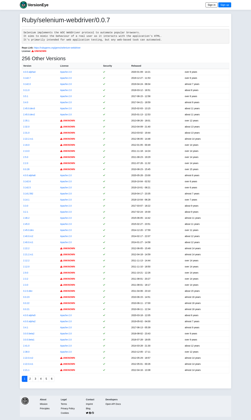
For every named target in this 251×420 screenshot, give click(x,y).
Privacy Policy (68, 408)
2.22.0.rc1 (28, 364)
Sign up (224, 5)
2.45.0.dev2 (29, 114)
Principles (45, 408)
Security (107, 66)
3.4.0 (25, 102)
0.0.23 (26, 297)
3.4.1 (25, 327)
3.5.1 (25, 96)
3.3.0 (25, 205)
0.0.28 (26, 169)
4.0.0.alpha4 (29, 72)
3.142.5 (27, 187)
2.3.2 (25, 278)
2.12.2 (26, 260)
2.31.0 (26, 132)
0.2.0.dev (27, 291)
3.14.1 (26, 199)
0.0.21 (26, 309)
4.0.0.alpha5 (29, 315)
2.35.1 (26, 120)
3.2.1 (25, 212)
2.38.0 (26, 352)
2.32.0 (26, 126)
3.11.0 (26, 90)
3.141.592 (28, 193)
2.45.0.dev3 (29, 108)
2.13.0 (26, 151)
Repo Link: (27, 47)
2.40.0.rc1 (28, 242)
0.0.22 (26, 303)
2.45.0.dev (28, 230)
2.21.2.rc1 (28, 254)
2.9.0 (25, 272)
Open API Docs (113, 404)
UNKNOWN (39, 51)
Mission (43, 404)
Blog (88, 408)
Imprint (89, 404)
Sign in (211, 5)
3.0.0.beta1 (28, 339)
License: (26, 51)
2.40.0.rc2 (28, 236)
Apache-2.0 (66, 72)
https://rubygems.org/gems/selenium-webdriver (57, 47)
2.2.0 (25, 163)
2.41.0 (26, 345)
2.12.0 (26, 266)
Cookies (65, 413)
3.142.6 (27, 181)
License (64, 66)
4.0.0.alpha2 (29, 321)
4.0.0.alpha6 (29, 175)
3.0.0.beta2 (28, 333)
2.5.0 (25, 157)
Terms (64, 404)
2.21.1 (26, 370)
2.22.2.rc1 (28, 139)
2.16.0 (26, 145)
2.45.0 (26, 224)
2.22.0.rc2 (28, 358)
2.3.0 (25, 285)
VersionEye (38, 5)
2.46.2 (26, 218)
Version (27, 66)
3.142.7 (27, 78)
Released (136, 66)
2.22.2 (26, 248)
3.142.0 (27, 84)
